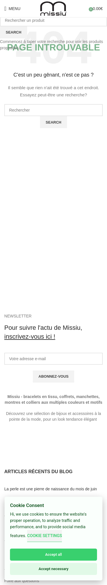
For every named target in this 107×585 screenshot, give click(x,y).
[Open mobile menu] (12, 8)
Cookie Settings (44, 535)
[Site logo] (53, 8)
